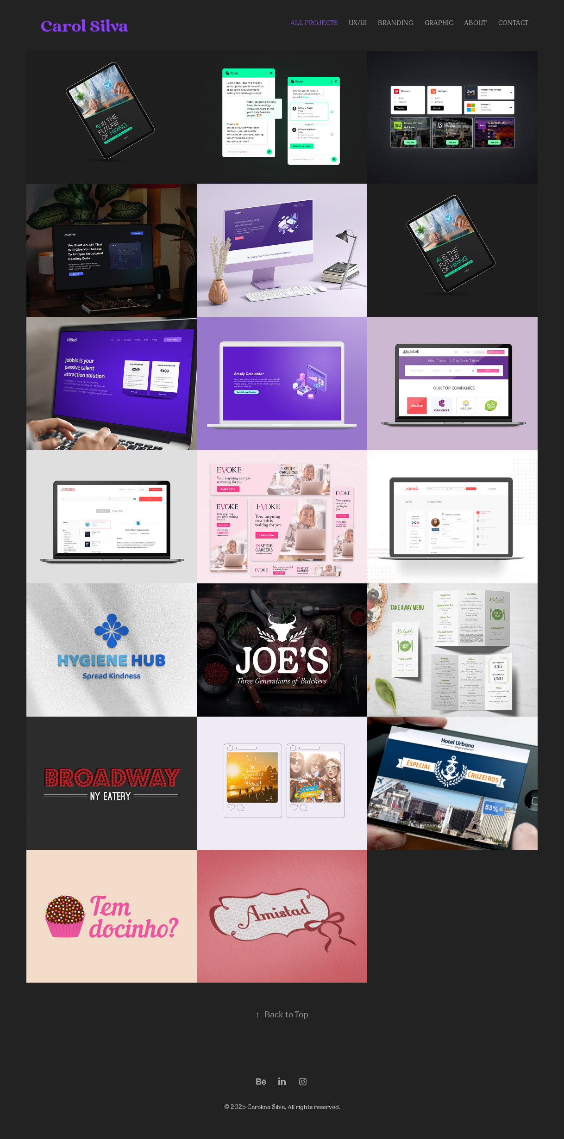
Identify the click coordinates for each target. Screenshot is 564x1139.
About (475, 23)
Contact (513, 23)
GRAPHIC (439, 23)
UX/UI (358, 23)
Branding (395, 23)
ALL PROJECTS (314, 23)
